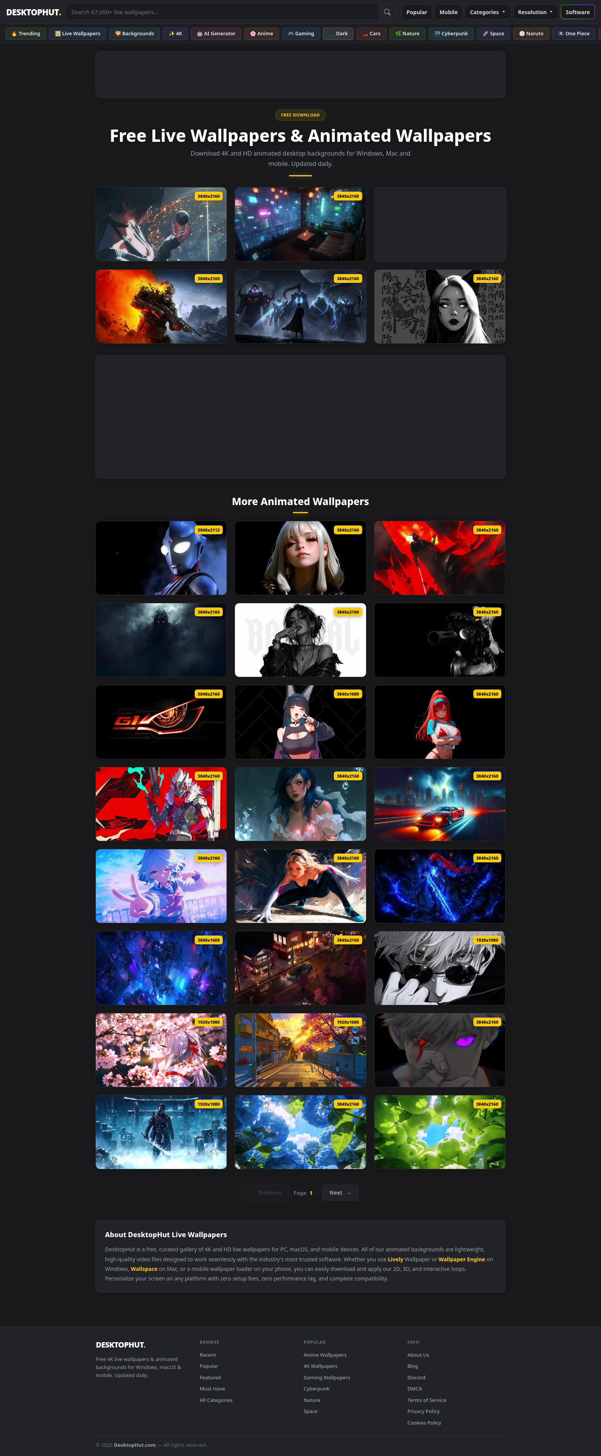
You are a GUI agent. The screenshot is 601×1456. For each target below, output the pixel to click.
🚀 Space (493, 33)
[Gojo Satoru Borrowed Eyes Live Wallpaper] (440, 1050)
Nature (312, 1400)
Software (578, 12)
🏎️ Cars (371, 33)
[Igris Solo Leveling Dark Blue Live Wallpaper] (440, 886)
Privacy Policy (423, 1411)
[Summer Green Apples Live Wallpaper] (440, 1132)
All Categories (216, 1400)
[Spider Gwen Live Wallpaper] (300, 886)
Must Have (212, 1388)
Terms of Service (427, 1400)
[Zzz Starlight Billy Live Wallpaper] (161, 804)
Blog (412, 1365)
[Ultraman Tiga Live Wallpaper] (161, 558)
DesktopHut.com (135, 1444)
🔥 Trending (25, 33)
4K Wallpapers (320, 1365)
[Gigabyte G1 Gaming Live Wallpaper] (161, 722)
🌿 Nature (407, 33)
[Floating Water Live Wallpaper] (300, 804)
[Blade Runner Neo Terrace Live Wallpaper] (300, 224)
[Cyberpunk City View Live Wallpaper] (161, 968)
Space (311, 1411)
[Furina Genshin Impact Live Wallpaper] (161, 886)
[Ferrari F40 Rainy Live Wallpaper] (440, 804)
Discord (416, 1377)
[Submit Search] (387, 12)
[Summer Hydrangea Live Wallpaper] (300, 1132)
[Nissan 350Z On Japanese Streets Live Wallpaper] (300, 968)
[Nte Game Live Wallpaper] (300, 1050)
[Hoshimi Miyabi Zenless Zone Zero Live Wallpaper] (300, 722)
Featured (210, 1377)
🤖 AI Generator (216, 33)
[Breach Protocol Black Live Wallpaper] (440, 640)
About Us (418, 1354)
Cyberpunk (317, 1388)
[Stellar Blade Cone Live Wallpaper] (161, 224)
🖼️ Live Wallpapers (77, 33)
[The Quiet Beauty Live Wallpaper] (300, 558)
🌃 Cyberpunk (451, 33)
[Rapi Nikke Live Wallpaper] (440, 722)
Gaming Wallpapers (327, 1377)
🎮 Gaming (301, 33)
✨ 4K (175, 33)
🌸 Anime (261, 33)
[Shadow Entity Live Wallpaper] (161, 640)
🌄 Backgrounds (134, 33)
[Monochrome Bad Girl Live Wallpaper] (300, 640)
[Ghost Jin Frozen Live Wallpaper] (161, 1132)
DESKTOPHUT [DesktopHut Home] (33, 12)
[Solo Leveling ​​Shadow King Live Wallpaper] (300, 306)
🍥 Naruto (531, 33)
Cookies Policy (424, 1422)
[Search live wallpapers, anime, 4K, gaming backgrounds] (222, 12)
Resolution (536, 12)
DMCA (414, 1388)
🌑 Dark (338, 33)
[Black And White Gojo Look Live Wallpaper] (440, 968)
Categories (488, 12)
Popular (417, 12)
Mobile (449, 12)
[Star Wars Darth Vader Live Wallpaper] (440, 558)
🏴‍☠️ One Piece (574, 33)
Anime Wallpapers (325, 1354)
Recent (208, 1354)
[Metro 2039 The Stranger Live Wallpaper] (161, 306)
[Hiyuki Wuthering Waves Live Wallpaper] (161, 1050)
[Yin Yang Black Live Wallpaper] (440, 306)
